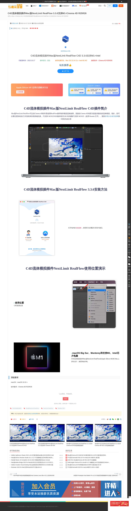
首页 (27, 6)
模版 (53, 6)
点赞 (13, 419)
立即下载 (65, 71)
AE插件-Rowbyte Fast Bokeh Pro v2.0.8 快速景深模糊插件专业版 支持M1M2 (96, 475)
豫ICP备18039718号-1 (52, 506)
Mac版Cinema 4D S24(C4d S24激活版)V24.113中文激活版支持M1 (86, 455)
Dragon (44, 506)
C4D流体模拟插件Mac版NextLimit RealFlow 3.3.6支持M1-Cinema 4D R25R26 (45, 16)
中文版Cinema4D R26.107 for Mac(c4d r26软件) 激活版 (83, 458)
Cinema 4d (19, 16)
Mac (33, 6)
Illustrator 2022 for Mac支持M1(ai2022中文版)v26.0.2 (26, 467)
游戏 (74, 6)
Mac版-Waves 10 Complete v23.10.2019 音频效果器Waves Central (30, 460)
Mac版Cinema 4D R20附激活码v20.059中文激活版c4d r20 (83, 465)
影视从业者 (15, 23)
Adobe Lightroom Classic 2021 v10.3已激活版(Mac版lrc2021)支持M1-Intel (32, 455)
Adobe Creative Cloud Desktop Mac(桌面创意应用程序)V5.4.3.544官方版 (31, 465)
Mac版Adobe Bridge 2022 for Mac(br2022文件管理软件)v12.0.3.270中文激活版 (32, 462)
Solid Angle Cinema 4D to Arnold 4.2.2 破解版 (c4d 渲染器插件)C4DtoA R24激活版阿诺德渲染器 (88, 462)
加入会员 (84, 5)
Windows (43, 6)
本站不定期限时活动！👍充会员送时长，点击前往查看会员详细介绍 (64, 1)
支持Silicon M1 (65, 51)
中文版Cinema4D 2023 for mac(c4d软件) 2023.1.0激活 (82, 467)
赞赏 (65, 399)
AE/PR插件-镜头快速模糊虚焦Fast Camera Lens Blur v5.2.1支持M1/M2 (33, 475)
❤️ (86, 1)
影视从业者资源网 (111, 116)
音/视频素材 (64, 6)
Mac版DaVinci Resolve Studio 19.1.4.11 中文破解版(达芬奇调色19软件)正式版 (32, 457)
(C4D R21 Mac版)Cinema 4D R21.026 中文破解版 (81, 460)
